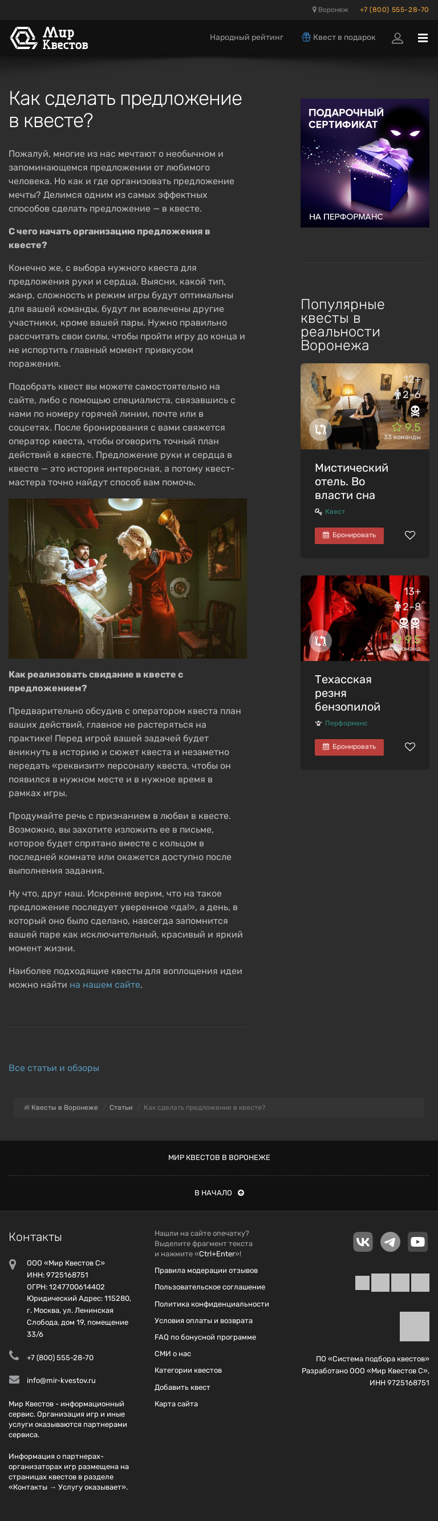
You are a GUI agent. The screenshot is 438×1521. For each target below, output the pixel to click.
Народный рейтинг (246, 37)
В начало (219, 1193)
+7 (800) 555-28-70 (394, 10)
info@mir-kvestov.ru (61, 1380)
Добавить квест (182, 1387)
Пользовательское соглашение (210, 1287)
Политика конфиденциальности (212, 1304)
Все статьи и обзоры (54, 1067)
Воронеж (330, 10)
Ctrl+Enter (217, 1254)
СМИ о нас (173, 1353)
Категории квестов (188, 1370)
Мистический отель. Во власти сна (351, 481)
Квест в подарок (338, 37)
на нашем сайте (105, 984)
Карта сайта (176, 1404)
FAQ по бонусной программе (205, 1337)
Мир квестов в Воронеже (219, 1157)
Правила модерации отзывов (206, 1270)
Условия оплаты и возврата (204, 1320)
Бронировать (349, 535)
